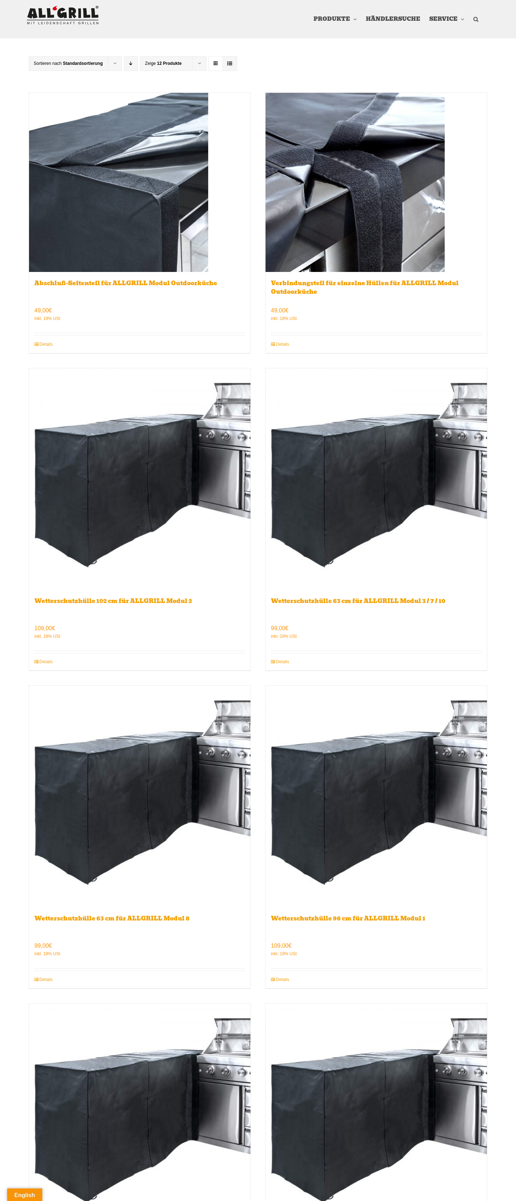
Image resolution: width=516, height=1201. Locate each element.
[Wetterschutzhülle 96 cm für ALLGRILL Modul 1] (376, 796)
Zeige (163, 63)
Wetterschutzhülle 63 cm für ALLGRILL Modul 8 (112, 918)
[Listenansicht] (230, 64)
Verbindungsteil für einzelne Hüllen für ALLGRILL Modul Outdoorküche (365, 287)
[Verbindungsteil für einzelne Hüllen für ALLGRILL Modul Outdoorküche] (376, 182)
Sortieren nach (68, 63)
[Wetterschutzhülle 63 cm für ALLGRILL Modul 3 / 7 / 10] (376, 479)
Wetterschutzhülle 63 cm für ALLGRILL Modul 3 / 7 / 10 (358, 601)
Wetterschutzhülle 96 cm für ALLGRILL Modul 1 (348, 918)
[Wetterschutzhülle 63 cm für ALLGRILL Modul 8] (139, 796)
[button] (475, 19)
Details (46, 344)
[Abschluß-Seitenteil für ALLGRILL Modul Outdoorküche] (139, 182)
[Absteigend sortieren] (131, 63)
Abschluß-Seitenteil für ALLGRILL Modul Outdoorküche (125, 283)
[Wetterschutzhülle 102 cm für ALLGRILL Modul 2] (139, 479)
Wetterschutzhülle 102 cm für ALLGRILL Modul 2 (113, 601)
